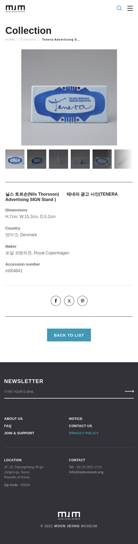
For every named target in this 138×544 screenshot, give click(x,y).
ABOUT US (13, 419)
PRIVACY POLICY (84, 433)
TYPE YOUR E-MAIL (19, 392)
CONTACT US (80, 426)
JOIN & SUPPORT (19, 433)
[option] (69, 97)
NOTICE (76, 419)
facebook (56, 301)
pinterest (82, 301)
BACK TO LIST (69, 335)
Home (10, 39)
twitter (69, 301)
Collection (28, 39)
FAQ (8, 426)
